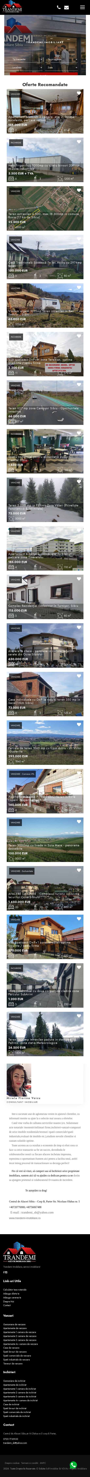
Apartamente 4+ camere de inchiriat (20, 1400)
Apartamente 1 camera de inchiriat (19, 1388)
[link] (9, 1212)
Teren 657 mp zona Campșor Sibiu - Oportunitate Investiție (43, 410)
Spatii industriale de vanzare (16, 1359)
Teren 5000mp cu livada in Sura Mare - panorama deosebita (43, 847)
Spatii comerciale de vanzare (17, 1355)
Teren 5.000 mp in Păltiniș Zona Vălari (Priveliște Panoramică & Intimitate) (43, 507)
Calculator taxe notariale (14, 1289)
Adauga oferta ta (11, 1293)
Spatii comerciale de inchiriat (17, 1412)
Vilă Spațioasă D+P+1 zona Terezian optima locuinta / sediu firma (39, 944)
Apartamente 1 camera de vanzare (19, 1332)
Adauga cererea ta (12, 1297)
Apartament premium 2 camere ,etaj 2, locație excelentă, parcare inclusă (41, 118)
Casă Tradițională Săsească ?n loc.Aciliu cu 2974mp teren (45, 264)
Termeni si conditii (29, 1463)
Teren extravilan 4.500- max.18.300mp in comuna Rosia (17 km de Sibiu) (43, 215)
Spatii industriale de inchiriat (16, 1416)
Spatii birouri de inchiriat (14, 1408)
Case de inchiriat (11, 1404)
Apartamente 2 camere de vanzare (19, 1336)
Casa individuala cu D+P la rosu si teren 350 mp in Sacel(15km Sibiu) (44, 701)
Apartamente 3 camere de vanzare (19, 1340)
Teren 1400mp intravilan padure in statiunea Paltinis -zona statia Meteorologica (39, 1041)
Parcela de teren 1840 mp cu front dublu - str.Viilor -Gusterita (45, 750)
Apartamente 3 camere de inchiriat (19, 1396)
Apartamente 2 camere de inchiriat (19, 1392)
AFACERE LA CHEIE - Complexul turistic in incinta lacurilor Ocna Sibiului (43, 895)
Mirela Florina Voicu (24, 1098)
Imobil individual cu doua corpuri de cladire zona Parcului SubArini (43, 992)
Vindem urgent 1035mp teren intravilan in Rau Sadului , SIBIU (41, 313)
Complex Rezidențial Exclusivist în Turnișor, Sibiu (43, 606)
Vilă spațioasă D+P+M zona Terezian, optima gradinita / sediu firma (40, 361)
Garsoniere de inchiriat (14, 1381)
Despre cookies (12, 1463)
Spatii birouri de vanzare (14, 1351)
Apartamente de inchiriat (14, 1384)
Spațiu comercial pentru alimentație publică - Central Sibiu (40, 458)
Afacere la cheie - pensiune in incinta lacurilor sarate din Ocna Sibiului (41, 653)
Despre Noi (8, 1301)
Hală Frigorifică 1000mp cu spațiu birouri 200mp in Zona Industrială (43, 167)
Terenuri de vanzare (12, 1363)
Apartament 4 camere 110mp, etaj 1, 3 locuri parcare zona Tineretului (40, 555)
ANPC (43, 1463)
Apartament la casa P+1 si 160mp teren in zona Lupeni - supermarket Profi (41, 798)
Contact (7, 1305)
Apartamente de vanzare (14, 1328)
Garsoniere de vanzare (14, 1324)
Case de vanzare (11, 1347)
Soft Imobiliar (52, 1468)
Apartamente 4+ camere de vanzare (20, 1344)
